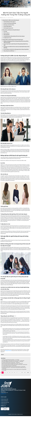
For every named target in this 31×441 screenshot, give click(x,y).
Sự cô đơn (5, 31)
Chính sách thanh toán (5, 402)
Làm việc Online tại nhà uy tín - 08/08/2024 (9, 365)
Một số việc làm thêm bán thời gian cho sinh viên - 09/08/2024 (12, 363)
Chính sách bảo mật (4, 399)
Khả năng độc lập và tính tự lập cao (9, 21)
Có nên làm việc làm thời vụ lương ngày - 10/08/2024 (11, 362)
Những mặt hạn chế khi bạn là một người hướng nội (11, 29)
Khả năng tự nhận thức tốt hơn (9, 24)
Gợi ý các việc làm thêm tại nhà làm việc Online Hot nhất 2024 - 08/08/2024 (14, 364)
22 (22, 372)
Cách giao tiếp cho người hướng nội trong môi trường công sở (12, 39)
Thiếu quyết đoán (7, 34)
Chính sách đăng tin (4, 400)
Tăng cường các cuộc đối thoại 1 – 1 (10, 50)
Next (28, 372)
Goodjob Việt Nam (8, 350)
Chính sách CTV (4, 403)
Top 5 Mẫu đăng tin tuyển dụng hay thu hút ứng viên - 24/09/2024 (13, 360)
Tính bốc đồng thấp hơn (8, 26)
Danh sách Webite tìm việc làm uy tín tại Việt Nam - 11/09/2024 (12, 361)
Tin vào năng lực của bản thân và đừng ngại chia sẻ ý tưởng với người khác (16, 49)
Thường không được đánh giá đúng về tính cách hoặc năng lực (14, 36)
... (19, 372)
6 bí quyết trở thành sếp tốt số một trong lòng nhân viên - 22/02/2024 (13, 366)
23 (24, 372)
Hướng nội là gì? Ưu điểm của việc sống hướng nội (10, 20)
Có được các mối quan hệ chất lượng (10, 23)
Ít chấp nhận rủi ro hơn (7, 37)
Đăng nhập (12, 6)
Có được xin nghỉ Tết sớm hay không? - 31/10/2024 (10, 359)
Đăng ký (18, 6)
